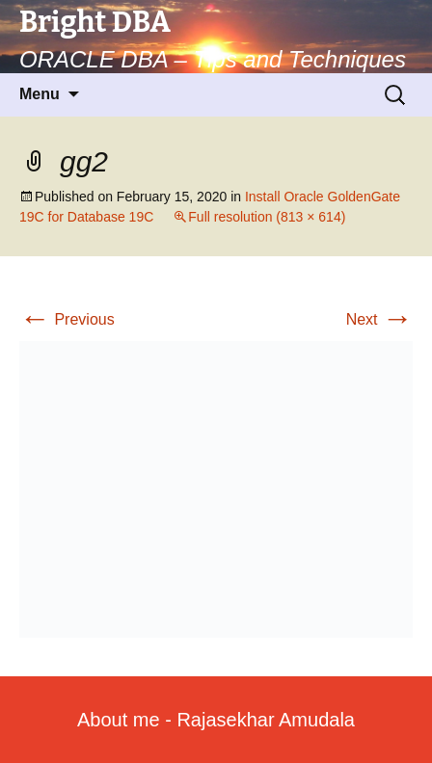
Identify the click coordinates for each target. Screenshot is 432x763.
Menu (39, 94)
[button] (216, 489)
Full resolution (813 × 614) (266, 216)
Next (379, 319)
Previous (67, 319)
